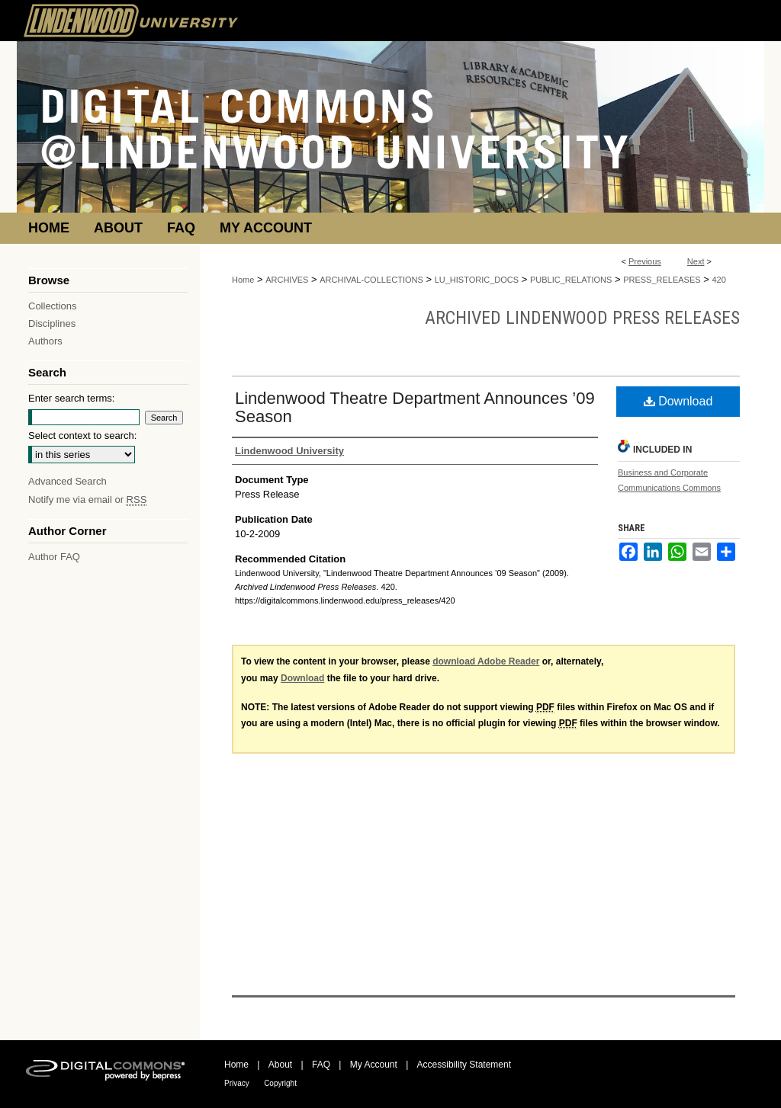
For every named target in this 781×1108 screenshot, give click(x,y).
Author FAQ (54, 556)
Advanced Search (67, 481)
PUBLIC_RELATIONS (571, 279)
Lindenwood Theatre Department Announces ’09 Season (415, 407)
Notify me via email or (87, 499)
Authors (45, 341)
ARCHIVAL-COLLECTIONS (371, 279)
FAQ (321, 1064)
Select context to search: (82, 435)
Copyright (280, 1083)
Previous (644, 261)
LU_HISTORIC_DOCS (477, 279)
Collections (52, 306)
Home (243, 279)
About (280, 1064)
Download (678, 401)
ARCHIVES (286, 279)
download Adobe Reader (485, 661)
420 (718, 279)
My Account (373, 1064)
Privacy (236, 1083)
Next (696, 261)
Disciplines (52, 323)
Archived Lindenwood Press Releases (582, 317)
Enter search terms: (71, 398)
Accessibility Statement (464, 1064)
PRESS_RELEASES (662, 279)
